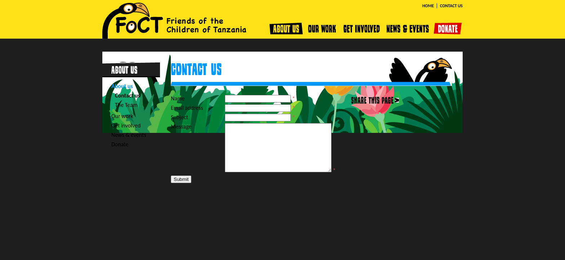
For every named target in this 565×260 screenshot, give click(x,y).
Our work (322, 28)
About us (287, 28)
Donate (448, 28)
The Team (126, 104)
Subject (179, 117)
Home (428, 5)
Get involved (362, 28)
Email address (187, 107)
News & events (409, 28)
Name (178, 98)
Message (181, 126)
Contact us (451, 5)
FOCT (174, 19)
